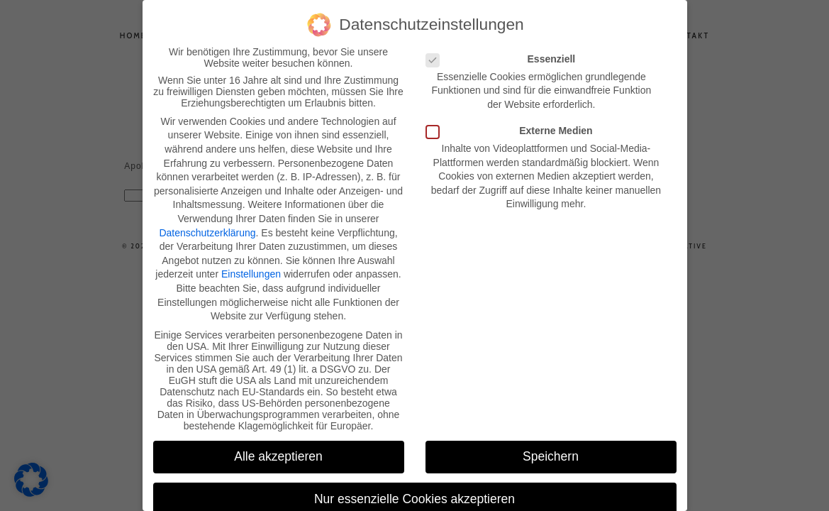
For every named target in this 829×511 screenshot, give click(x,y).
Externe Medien (513, 128)
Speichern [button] (551, 455)
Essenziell (505, 56)
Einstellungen (251, 272)
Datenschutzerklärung (207, 230)
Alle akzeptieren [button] (278, 455)
